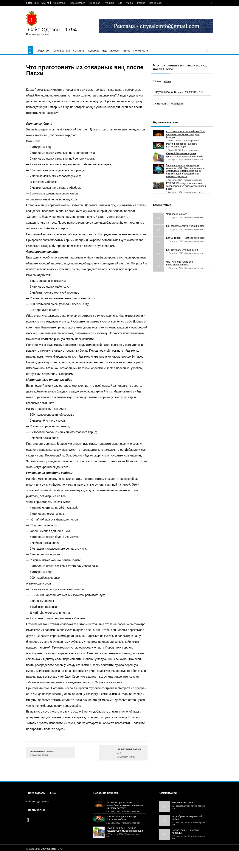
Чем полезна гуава (176, 214)
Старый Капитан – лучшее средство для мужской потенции (184, 155)
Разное (141, 2)
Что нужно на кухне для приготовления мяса (179, 263)
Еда (120, 2)
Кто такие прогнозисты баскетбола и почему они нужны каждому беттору (185, 134)
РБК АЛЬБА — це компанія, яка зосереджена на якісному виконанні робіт (186, 186)
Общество (59, 2)
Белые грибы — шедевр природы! (185, 237)
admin (167, 81)
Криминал (94, 2)
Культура (109, 2)
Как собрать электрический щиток (185, 226)
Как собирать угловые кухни (182, 249)
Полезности (155, 2)
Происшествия (77, 2)
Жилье (130, 2)
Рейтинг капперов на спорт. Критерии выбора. (181, 145)
